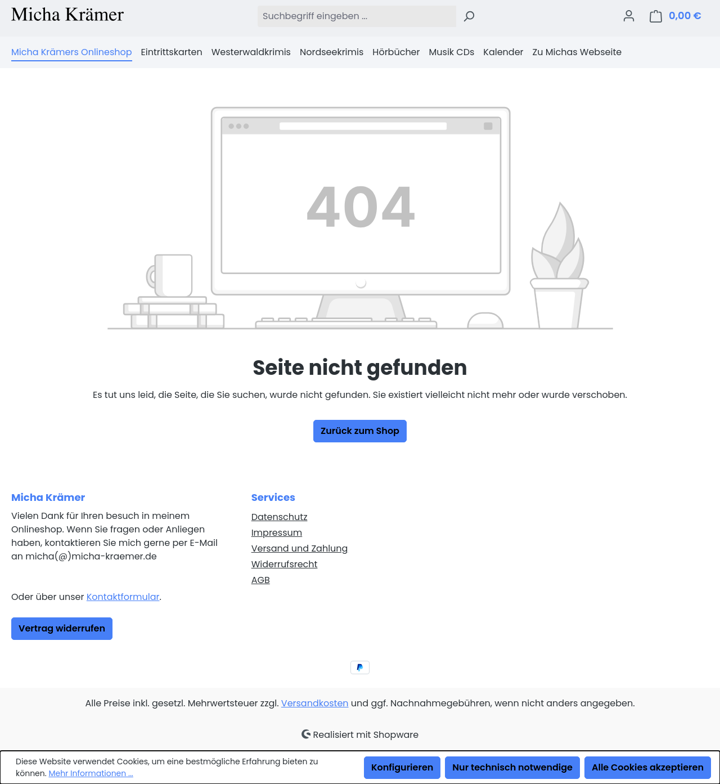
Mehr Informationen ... (90, 773)
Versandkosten (315, 703)
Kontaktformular (123, 596)
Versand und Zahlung (299, 548)
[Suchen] (469, 16)
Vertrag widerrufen (62, 628)
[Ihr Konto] (628, 16)
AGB (260, 580)
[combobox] (356, 16)
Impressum (277, 532)
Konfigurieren (402, 767)
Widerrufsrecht (284, 564)
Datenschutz (279, 516)
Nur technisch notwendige (512, 767)
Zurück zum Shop (360, 430)
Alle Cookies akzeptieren (648, 767)
